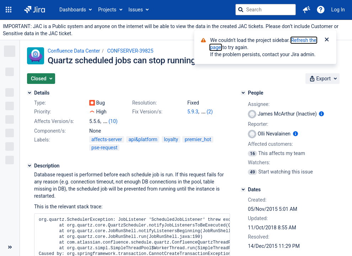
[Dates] (243, 189)
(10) (112, 121)
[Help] (320, 9)
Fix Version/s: (147, 111)
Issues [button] (135, 9)
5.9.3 (192, 111)
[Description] (29, 165)
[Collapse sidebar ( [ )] (10, 247)
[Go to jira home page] (35, 9)
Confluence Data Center (74, 51)
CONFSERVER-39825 (130, 51)
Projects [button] (107, 9)
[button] (9, 9)
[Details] (29, 92)
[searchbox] (265, 9)
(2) (210, 111)
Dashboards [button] (72, 9)
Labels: (42, 140)
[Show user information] (321, 114)
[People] (243, 92)
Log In (338, 9)
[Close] (326, 40)
